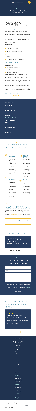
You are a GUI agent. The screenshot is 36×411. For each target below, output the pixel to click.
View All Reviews (25, 332)
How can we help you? (9, 277)
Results (18, 360)
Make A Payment (18, 358)
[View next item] (8, 251)
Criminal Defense (18, 351)
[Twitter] (18, 398)
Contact (18, 366)
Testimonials (18, 362)
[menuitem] (18, 106)
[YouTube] (20, 398)
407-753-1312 (18, 342)
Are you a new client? (9, 273)
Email (19, 270)
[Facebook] (15, 398)
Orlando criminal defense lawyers (15, 214)
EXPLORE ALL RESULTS (15, 250)
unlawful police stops (23, 32)
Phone (7, 270)
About (18, 349)
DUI (22, 89)
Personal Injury (18, 356)
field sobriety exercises (16, 78)
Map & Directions (18, 375)
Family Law (18, 353)
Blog (18, 364)
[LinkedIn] (17, 398)
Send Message (18, 291)
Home (18, 347)
